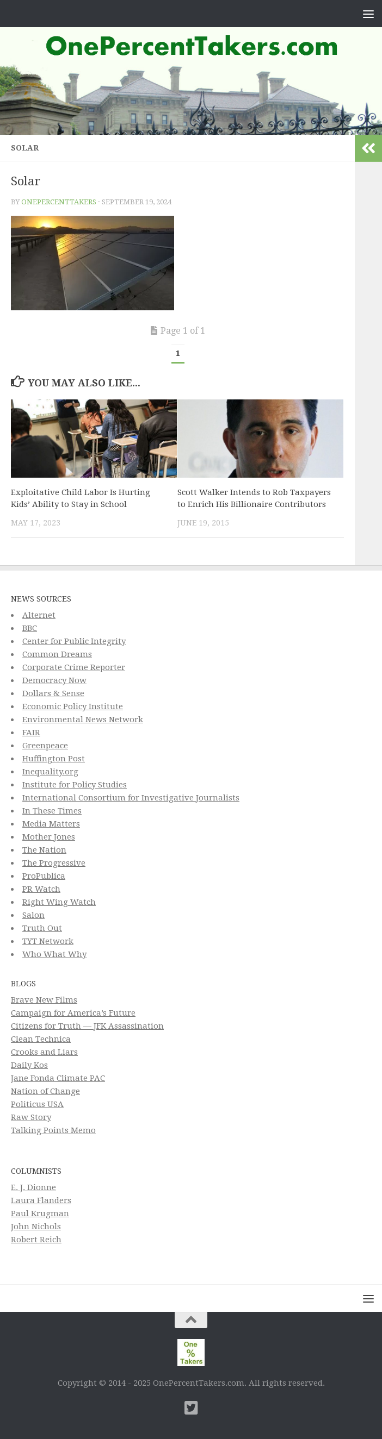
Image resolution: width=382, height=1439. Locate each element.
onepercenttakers (58, 202)
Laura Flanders (41, 1200)
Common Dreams (57, 654)
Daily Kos (29, 1065)
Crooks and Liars (44, 1052)
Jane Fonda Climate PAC (58, 1078)
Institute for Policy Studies (74, 785)
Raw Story (31, 1117)
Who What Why (54, 954)
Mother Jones (48, 837)
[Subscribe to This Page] (171, 1408)
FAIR (31, 732)
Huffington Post (53, 759)
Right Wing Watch (59, 902)
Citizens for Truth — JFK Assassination (87, 1026)
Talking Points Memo (53, 1130)
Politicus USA (37, 1104)
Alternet (39, 615)
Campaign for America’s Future (73, 1013)
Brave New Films (44, 1000)
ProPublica (43, 876)
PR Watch (41, 889)
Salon (33, 915)
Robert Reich (36, 1239)
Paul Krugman (40, 1213)
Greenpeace (45, 745)
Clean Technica (41, 1039)
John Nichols (36, 1226)
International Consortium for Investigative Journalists (130, 798)
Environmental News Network (82, 719)
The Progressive (53, 863)
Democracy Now (54, 680)
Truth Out (42, 928)
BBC (29, 628)
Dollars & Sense (53, 693)
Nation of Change (45, 1091)
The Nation (44, 850)
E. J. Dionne (33, 1187)
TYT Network (47, 941)
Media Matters (51, 824)
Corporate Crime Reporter (73, 667)
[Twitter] (191, 1408)
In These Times (52, 811)
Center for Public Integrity (74, 641)
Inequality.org (50, 772)
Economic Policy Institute (72, 706)
